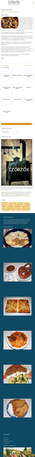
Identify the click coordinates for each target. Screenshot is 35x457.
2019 (2, 12)
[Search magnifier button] (33, 124)
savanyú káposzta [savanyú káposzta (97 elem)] (18, 204)
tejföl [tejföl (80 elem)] (4, 206)
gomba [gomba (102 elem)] (4, 204)
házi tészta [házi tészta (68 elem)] (18, 208)
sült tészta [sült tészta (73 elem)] (10, 206)
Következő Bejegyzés (29, 65)
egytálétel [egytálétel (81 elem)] (27, 204)
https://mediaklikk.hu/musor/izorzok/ (8, 194)
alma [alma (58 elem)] (19, 209)
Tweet (2, 59)
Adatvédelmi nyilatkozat (7, 441)
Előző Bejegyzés (4, 65)
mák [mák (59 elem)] (13, 209)
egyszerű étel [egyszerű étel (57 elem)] (26, 209)
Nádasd (11, 12)
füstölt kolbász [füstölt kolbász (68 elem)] (26, 208)
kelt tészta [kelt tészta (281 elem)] (12, 203)
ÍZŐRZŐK (14, 2)
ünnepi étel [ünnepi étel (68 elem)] (10, 208)
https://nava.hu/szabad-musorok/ (25, 196)
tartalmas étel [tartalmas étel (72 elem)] (25, 206)
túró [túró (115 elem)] (27, 203)
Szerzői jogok (6, 439)
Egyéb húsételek (6, 12)
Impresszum (5, 437)
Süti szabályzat (6, 443)
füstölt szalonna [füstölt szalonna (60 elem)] (6, 209)
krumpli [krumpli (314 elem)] (4, 203)
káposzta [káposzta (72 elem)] (17, 206)
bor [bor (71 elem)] (3, 208)
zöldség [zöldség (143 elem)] (20, 203)
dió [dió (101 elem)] (10, 204)
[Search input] (17, 124)
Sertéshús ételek (16, 12)
